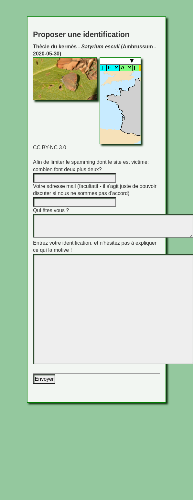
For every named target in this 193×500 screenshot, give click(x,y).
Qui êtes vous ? (51, 210)
